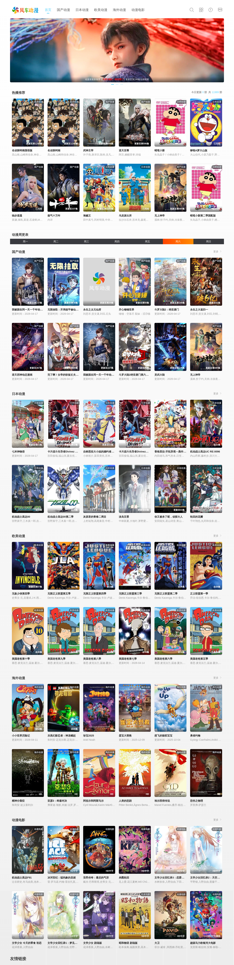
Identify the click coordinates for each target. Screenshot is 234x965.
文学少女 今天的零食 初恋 (26, 942)
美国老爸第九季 (56, 658)
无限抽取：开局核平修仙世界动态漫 (68, 309)
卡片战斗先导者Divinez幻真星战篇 (138, 451)
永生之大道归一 (199, 309)
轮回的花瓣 (196, 516)
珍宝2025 (88, 735)
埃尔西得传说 (162, 800)
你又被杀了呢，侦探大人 (168, 516)
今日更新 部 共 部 (206, 92)
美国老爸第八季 (92, 658)
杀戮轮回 (124, 877)
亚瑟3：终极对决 (57, 800)
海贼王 (87, 215)
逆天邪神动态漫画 (22, 374)
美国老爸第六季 (163, 658)
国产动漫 (63, 10)
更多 (217, 251)
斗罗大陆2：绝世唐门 (166, 309)
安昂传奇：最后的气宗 (96, 877)
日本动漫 (82, 10)
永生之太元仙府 (92, 309)
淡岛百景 (124, 516)
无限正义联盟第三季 (130, 593)
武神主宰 (88, 150)
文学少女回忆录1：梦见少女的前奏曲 (69, 942)
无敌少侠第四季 (21, 593)
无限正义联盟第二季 (166, 593)
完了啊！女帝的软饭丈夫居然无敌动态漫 (71, 374)
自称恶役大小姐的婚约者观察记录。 (103, 451)
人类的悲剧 (125, 800)
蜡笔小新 (159, 150)
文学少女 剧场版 (92, 942)
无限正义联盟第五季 (59, 593)
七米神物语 (18, 451)
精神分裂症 (18, 800)
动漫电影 (138, 10)
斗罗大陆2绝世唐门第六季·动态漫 (138, 374)
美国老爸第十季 (21, 658)
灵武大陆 (159, 374)
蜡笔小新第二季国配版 (203, 215)
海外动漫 (119, 10)
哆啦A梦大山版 (198, 150)
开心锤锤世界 (126, 309)
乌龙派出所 (125, 215)
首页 (48, 10)
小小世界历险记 (21, 735)
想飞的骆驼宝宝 (163, 735)
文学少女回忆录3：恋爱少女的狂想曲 (175, 877)
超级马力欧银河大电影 (203, 942)
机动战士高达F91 (22, 877)
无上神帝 (159, 215)
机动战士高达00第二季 (60, 516)
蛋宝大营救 (125, 735)
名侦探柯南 (54, 150)
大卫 (157, 942)
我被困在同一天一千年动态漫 (28, 309)
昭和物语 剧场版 (128, 942)
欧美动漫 (100, 10)
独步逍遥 (17, 215)
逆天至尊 (124, 150)
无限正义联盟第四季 (94, 593)
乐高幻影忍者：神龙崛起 (62, 735)
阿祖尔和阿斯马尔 (93, 800)
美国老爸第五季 (199, 658)
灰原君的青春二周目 (94, 516)
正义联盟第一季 (199, 593)
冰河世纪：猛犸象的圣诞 (62, 877)
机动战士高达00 (21, 516)
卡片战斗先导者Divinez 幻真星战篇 (68, 451)
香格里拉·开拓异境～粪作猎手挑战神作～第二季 (181, 451)
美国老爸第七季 (128, 658)
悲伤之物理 (196, 800)
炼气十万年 (54, 215)
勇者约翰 (195, 735)
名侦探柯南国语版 (22, 150)
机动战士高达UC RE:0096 (205, 451)
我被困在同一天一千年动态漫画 (101, 374)
